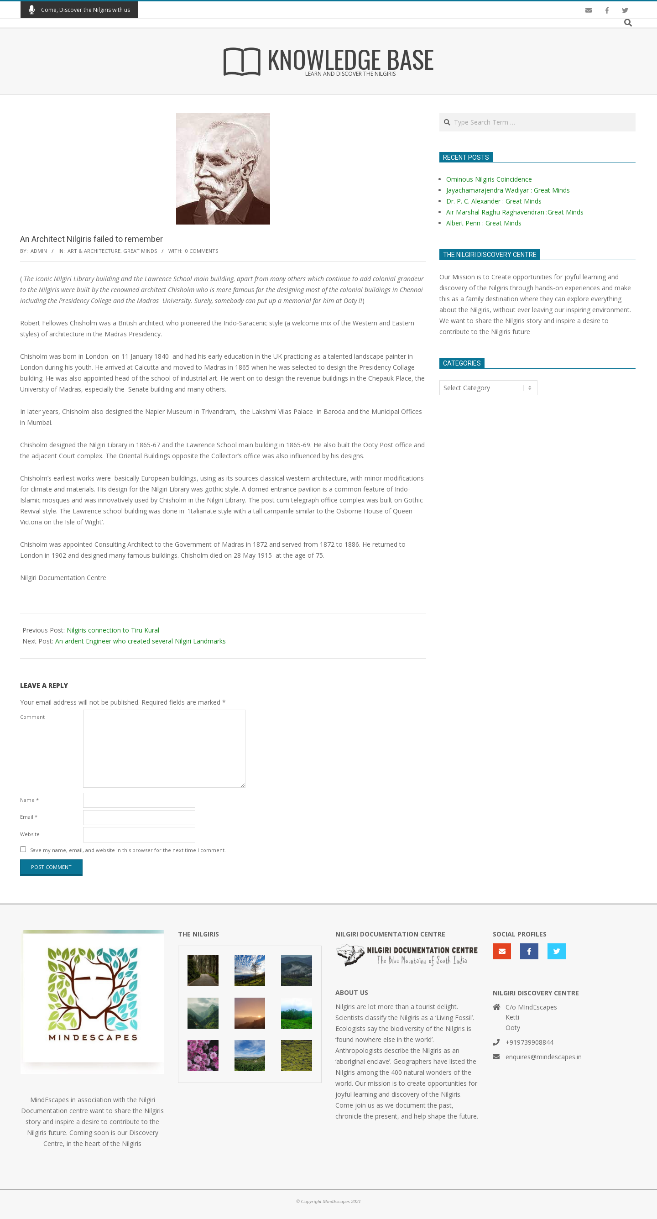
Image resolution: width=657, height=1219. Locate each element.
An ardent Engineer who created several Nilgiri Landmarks (140, 641)
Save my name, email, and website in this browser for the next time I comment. (128, 850)
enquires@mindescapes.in (544, 1056)
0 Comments (201, 250)
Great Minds (140, 250)
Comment (32, 716)
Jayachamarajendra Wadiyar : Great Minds (508, 190)
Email (28, 816)
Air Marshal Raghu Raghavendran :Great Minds (515, 212)
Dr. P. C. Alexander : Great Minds (494, 201)
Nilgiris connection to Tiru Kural (113, 630)
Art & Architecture (94, 250)
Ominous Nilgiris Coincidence (489, 179)
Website (30, 834)
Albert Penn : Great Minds (483, 223)
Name (29, 799)
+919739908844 (529, 1042)
